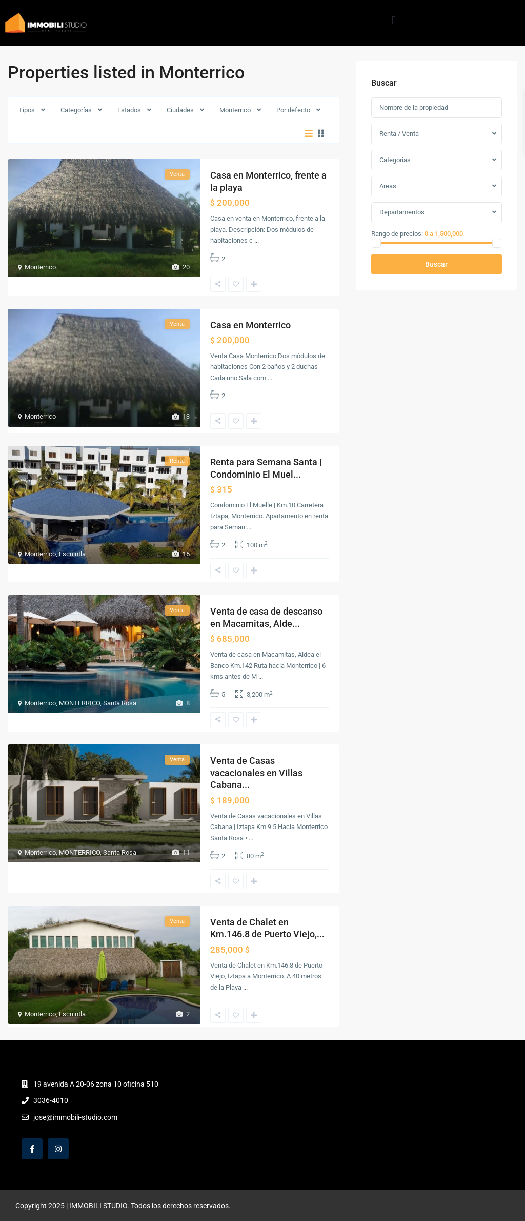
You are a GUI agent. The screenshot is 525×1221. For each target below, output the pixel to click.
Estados (129, 110)
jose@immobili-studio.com (75, 1117)
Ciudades (180, 110)
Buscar (436, 264)
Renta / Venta (399, 133)
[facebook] (32, 1148)
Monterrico (235, 110)
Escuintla (72, 554)
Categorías (76, 110)
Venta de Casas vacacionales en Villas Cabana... (256, 772)
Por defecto (293, 110)
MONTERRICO (79, 703)
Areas (387, 186)
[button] (393, 20)
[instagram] (58, 1148)
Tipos (26, 110)
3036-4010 (50, 1100)
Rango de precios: (397, 233)
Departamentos (402, 212)
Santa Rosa (119, 703)
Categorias (395, 160)
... (256, 240)
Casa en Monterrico (250, 325)
